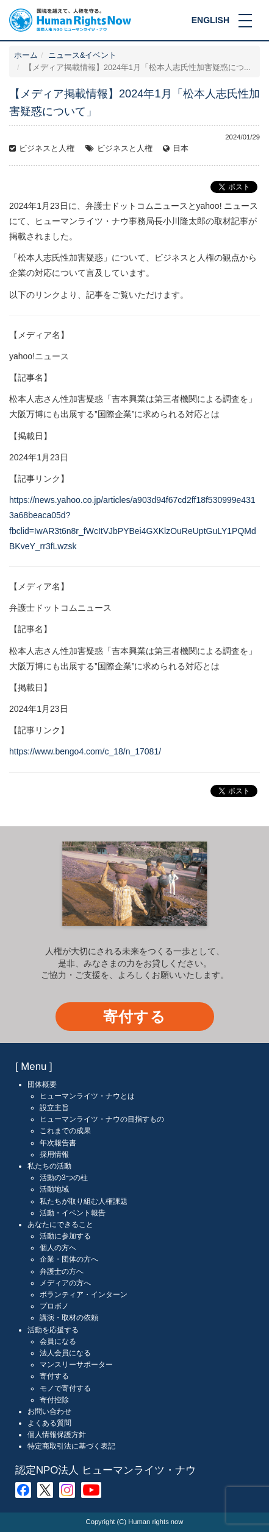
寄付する (134, 1016)
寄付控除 (54, 1400)
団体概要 (42, 1084)
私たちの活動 (49, 1166)
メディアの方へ (65, 1283)
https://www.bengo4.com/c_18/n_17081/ (85, 751)
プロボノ (54, 1306)
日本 (180, 148)
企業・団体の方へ (69, 1259)
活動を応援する (53, 1330)
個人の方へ (58, 1247)
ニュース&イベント (82, 55)
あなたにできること (60, 1224)
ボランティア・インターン (83, 1294)
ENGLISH (210, 20)
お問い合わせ (49, 1411)
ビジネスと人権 (46, 148)
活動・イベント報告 (73, 1213)
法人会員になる (65, 1353)
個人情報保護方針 (56, 1434)
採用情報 (54, 1154)
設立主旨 (54, 1107)
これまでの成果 (65, 1130)
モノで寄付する (65, 1388)
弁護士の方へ (62, 1271)
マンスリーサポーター (76, 1364)
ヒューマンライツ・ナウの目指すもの (102, 1119)
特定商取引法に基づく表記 (71, 1446)
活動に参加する (65, 1236)
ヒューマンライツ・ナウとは (87, 1096)
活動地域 (54, 1189)
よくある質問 (49, 1423)
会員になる (58, 1341)
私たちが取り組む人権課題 (83, 1201)
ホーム (26, 55)
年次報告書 (58, 1143)
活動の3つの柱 (64, 1177)
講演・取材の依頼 (69, 1317)
